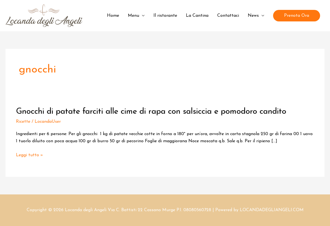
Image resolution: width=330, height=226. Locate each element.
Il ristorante (165, 15)
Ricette (23, 121)
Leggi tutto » (29, 155)
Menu (133, 15)
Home (113, 15)
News (253, 15)
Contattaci (228, 15)
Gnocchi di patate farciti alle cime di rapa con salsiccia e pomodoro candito (151, 111)
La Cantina (197, 15)
